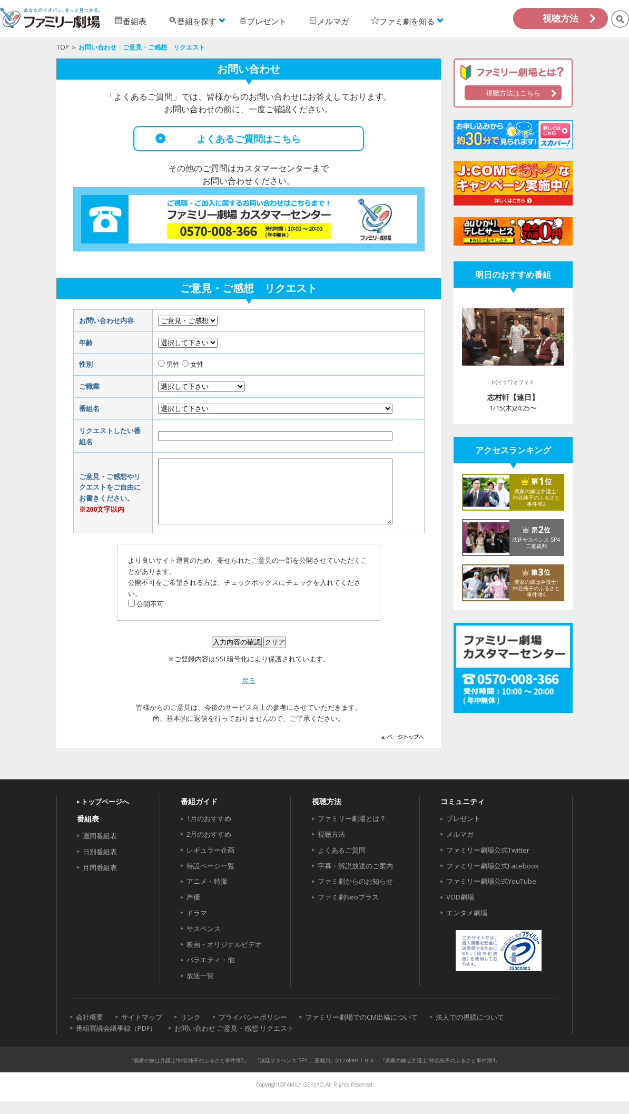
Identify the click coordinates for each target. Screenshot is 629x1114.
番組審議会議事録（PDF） (116, 1040)
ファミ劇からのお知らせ (355, 893)
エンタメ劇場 (466, 925)
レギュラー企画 (210, 862)
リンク (190, 1029)
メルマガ (460, 847)
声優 (193, 909)
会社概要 (89, 1029)
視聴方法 (560, 18)
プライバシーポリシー (253, 1029)
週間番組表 (100, 848)
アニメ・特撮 (207, 893)
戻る (248, 693)
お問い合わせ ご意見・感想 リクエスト (234, 1040)
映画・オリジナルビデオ (224, 957)
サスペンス (203, 941)
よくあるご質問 (342, 862)
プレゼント (463, 831)
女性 (197, 364)
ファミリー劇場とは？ (352, 831)
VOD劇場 (460, 909)
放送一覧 (200, 988)
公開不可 (150, 616)
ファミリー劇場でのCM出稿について (361, 1029)
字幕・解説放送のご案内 (355, 878)
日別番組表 (100, 864)
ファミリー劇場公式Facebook (492, 878)
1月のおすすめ (208, 831)
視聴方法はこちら (513, 92)
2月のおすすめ (208, 847)
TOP (62, 47)
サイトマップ (141, 1029)
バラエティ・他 (210, 972)
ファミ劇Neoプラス (348, 909)
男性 (173, 364)
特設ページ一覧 (210, 878)
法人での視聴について (470, 1029)
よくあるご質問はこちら (248, 138)
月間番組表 (100, 880)
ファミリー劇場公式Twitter (487, 862)
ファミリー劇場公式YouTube (491, 893)
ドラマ (196, 925)
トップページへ (105, 814)
